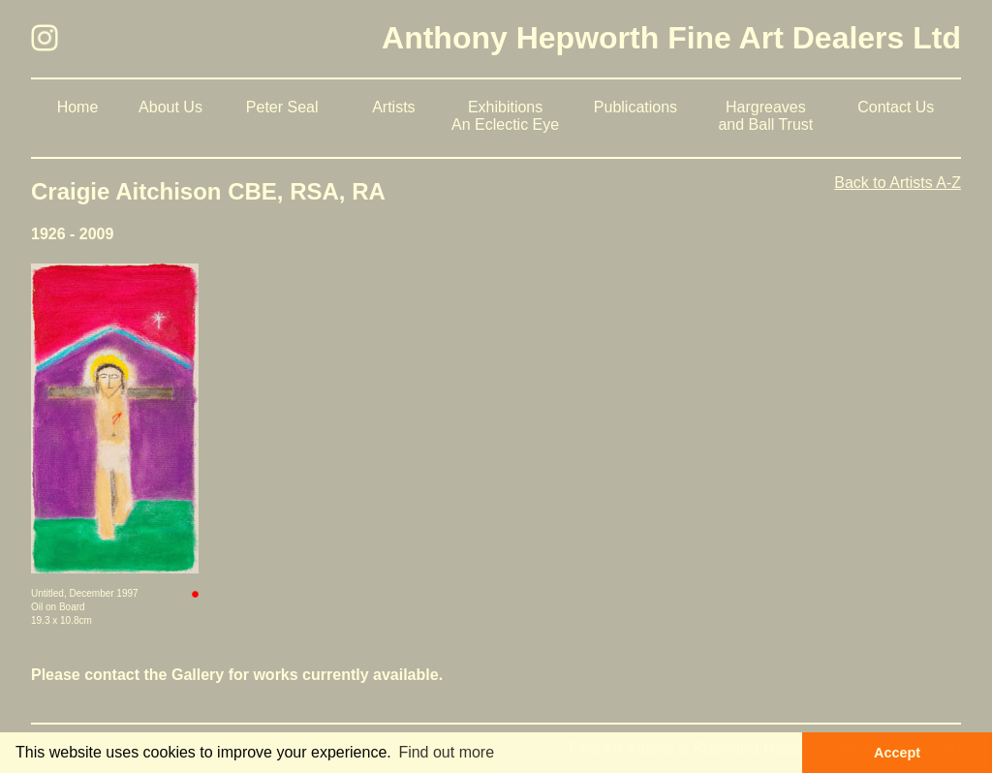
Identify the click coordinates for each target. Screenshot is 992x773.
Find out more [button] (446, 752)
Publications (635, 107)
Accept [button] (897, 752)
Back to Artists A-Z (897, 182)
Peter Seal (282, 107)
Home (78, 107)
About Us (170, 107)
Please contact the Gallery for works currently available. (237, 674)
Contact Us (895, 107)
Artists (393, 107)
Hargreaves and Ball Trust (765, 116)
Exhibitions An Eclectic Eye (505, 116)
